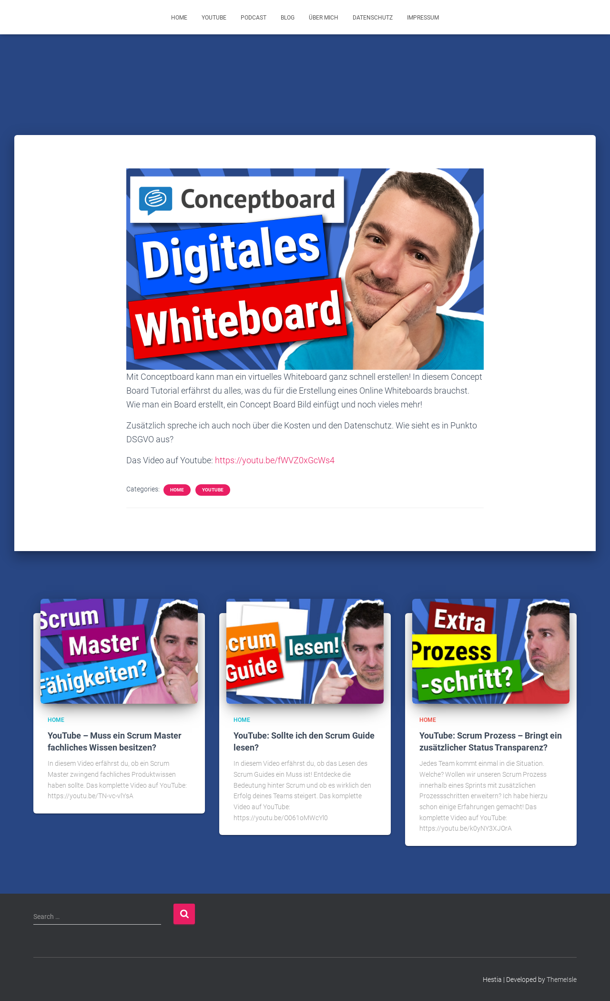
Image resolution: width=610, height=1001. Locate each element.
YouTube (214, 17)
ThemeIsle (562, 979)
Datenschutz (373, 17)
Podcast (253, 17)
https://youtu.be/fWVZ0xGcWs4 (275, 460)
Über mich (323, 17)
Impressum (423, 17)
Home (179, 17)
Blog (288, 17)
